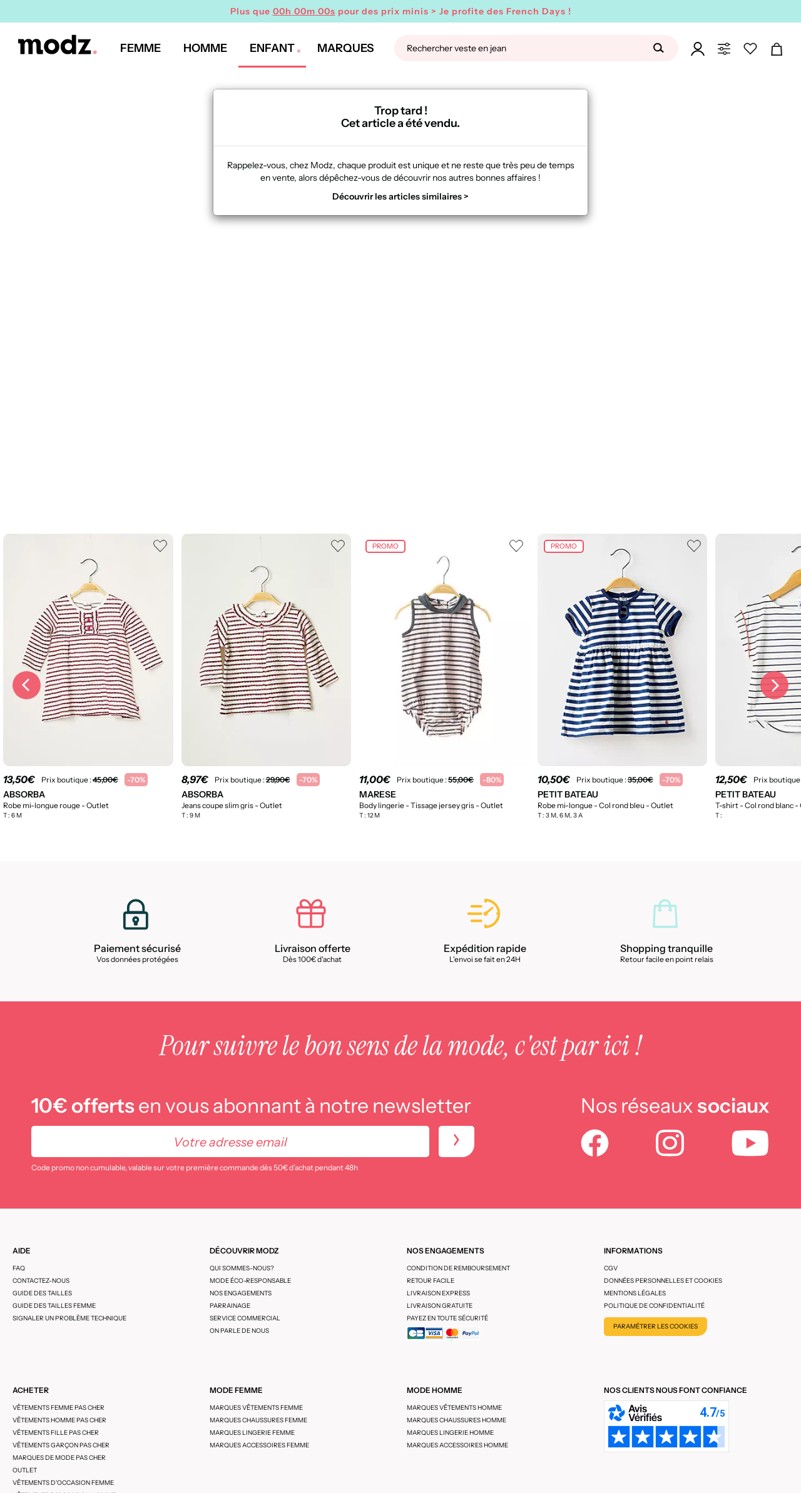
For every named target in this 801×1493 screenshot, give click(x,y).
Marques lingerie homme (450, 1433)
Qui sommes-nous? (242, 1268)
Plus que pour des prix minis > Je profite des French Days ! (400, 11)
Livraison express (438, 1293)
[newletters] (456, 1141)
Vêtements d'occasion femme (63, 1483)
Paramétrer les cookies (655, 1326)
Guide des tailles (42, 1293)
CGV (611, 1268)
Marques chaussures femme (258, 1420)
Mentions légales (635, 1293)
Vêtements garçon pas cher (61, 1445)
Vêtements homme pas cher (59, 1420)
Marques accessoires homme (457, 1445)
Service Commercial (245, 1318)
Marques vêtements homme (454, 1408)
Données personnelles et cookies (663, 1281)
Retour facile (430, 1281)
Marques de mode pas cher (59, 1458)
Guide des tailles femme (54, 1306)
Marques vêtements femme (256, 1408)
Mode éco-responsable (250, 1281)
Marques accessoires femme (259, 1445)
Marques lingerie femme (252, 1433)
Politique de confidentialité (654, 1306)
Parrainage (230, 1306)
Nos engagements (241, 1293)
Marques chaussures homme (456, 1420)
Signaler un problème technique (69, 1318)
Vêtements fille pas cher (56, 1433)
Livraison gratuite (439, 1306)
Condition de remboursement (458, 1268)
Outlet (25, 1470)
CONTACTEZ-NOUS (41, 1281)
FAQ (19, 1268)
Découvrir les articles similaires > (400, 196)
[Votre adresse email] (230, 1141)
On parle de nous (239, 1331)
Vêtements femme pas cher (59, 1408)
